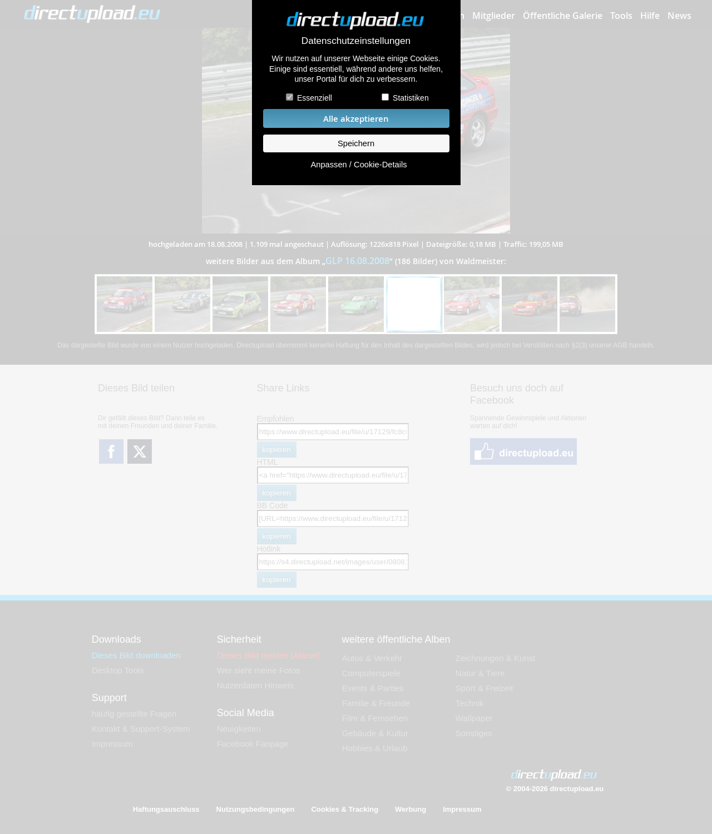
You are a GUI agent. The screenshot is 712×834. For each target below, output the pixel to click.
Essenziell (314, 97)
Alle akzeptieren (356, 118)
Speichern (356, 143)
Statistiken (411, 97)
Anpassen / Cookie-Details (358, 164)
